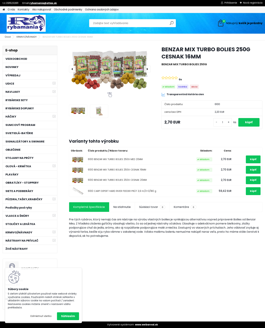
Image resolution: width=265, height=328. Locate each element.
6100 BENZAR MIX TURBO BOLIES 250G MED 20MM (115, 159)
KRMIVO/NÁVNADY (27, 36)
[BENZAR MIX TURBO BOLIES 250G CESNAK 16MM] (110, 69)
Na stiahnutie (122, 207)
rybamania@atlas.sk (43, 3)
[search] (172, 24)
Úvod (8, 36)
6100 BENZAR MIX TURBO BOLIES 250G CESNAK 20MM (117, 180)
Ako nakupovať (41, 9)
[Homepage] (4, 9)
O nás (11, 9)
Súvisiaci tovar (152, 207)
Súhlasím (68, 316)
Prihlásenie (230, 2)
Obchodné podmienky (68, 9)
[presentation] (72, 69)
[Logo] (26, 23)
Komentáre (185, 207)
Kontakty (23, 9)
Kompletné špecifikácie (89, 207)
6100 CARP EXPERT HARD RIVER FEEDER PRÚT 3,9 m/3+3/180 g (122, 191)
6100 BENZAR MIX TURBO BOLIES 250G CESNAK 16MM (117, 169)
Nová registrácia (252, 2)
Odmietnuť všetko (40, 316)
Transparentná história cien (182, 94)
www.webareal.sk (146, 324)
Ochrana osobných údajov (102, 9)
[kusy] (222, 122)
